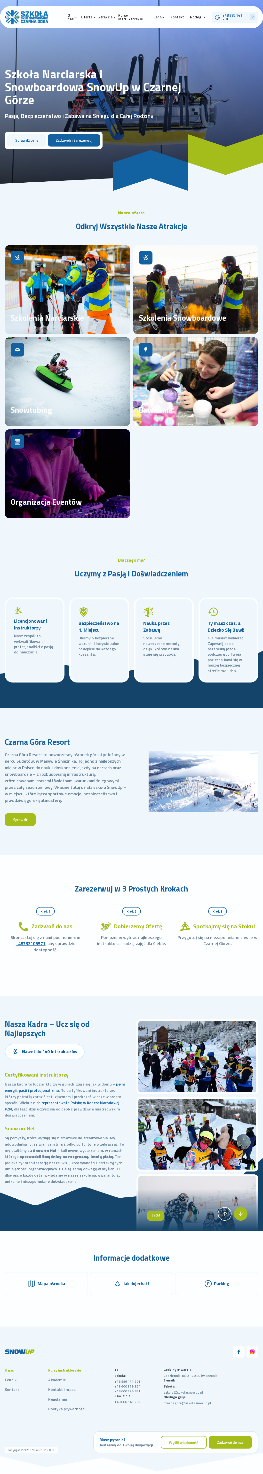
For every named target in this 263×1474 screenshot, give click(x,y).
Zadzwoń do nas (230, 1442)
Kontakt (177, 17)
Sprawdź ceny (26, 140)
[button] (224, 1214)
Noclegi (196, 17)
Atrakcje (105, 17)
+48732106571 (30, 943)
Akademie (57, 1380)
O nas (71, 17)
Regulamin (57, 1399)
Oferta (86, 17)
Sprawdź (20, 819)
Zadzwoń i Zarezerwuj (74, 140)
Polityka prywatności (66, 1409)
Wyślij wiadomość (183, 1442)
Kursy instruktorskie (130, 17)
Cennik (159, 17)
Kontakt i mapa (62, 1389)
